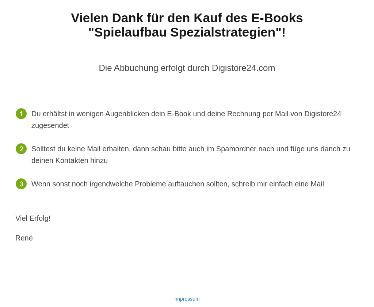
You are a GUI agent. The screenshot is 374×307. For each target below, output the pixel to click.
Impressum (186, 299)
